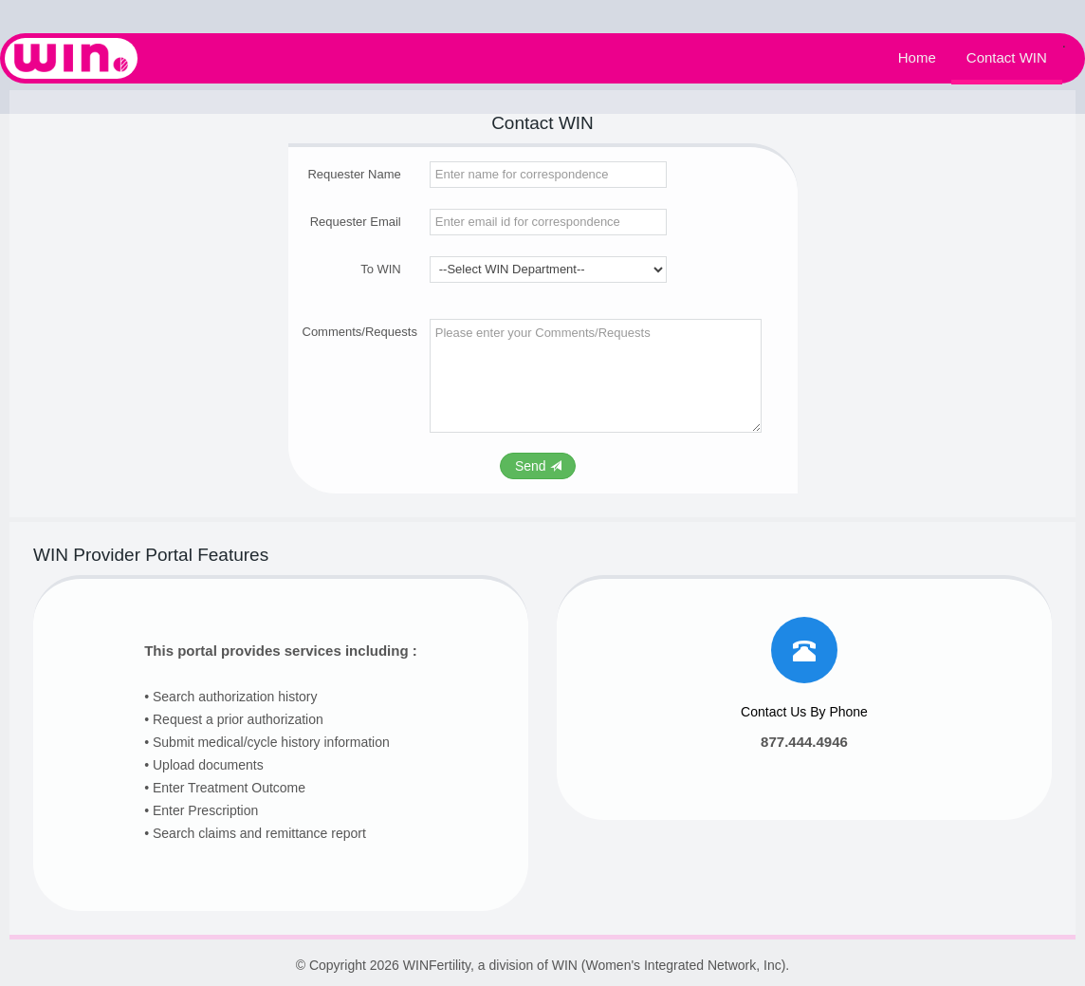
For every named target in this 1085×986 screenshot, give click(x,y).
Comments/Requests (352, 332)
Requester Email (355, 221)
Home (917, 57)
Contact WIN (1006, 57)
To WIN (380, 269)
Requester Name (353, 174)
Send (538, 466)
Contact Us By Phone (804, 711)
